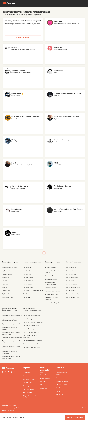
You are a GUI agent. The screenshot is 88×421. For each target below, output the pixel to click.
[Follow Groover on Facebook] (5, 372)
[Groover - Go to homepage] (12, 368)
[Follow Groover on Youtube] (8, 372)
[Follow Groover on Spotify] (11, 372)
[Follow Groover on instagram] (2, 372)
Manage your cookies (8, 410)
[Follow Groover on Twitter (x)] (14, 372)
